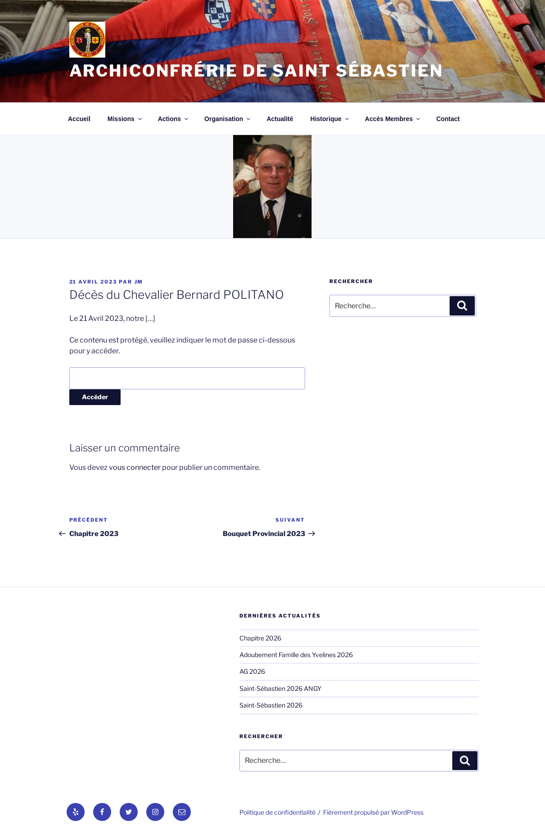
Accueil (79, 118)
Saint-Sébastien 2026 (270, 705)
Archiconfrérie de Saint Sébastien (256, 71)
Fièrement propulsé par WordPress (373, 812)
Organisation (228, 118)
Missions (125, 118)
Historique (330, 118)
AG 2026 (252, 671)
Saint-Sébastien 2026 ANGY (280, 688)
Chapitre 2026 (260, 638)
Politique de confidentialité (277, 812)
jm (139, 282)
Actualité (279, 118)
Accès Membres (393, 118)
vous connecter (135, 467)
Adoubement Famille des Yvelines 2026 (296, 654)
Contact (447, 118)
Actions (173, 118)
